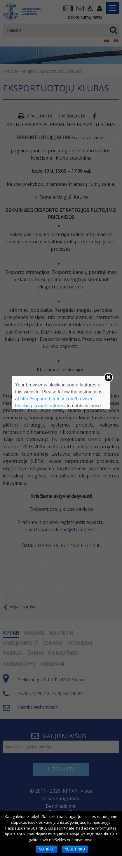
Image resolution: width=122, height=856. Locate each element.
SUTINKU (46, 849)
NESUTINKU (75, 849)
